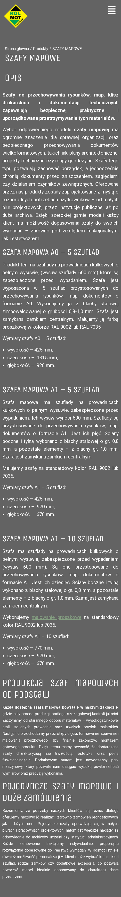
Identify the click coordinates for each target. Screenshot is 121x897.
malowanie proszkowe (56, 617)
